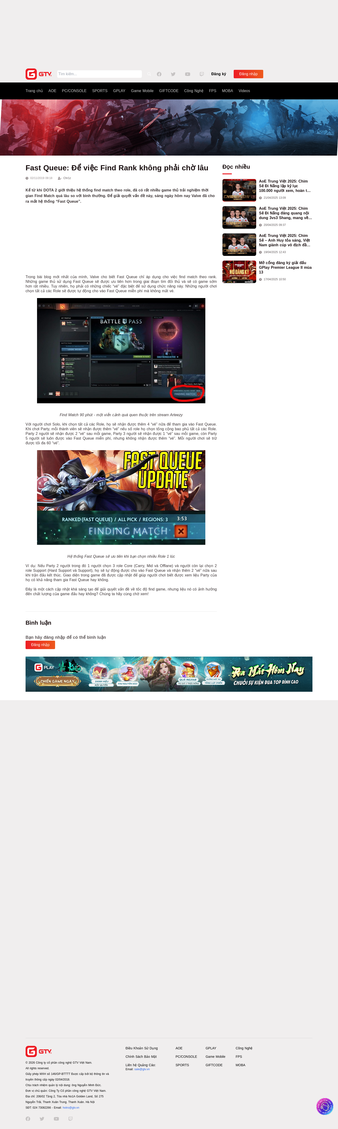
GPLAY (119, 91)
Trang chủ (34, 91)
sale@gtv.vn (142, 1069)
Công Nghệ (193, 91)
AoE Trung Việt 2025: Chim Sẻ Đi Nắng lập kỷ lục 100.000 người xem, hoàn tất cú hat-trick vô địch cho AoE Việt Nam (285, 186)
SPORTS (100, 91)
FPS (212, 91)
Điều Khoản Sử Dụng (142, 1048)
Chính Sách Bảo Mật (141, 1056)
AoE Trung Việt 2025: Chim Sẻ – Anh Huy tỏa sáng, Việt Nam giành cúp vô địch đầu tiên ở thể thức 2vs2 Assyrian (285, 240)
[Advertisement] (169, 33)
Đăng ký (218, 74)
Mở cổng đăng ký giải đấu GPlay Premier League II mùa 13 (285, 267)
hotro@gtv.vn (71, 1107)
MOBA (227, 91)
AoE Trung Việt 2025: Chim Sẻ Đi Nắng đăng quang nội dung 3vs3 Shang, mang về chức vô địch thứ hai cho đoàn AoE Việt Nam (284, 213)
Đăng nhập (248, 74)
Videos (244, 91)
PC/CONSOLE (74, 91)
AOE (52, 91)
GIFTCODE (169, 91)
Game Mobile (142, 91)
